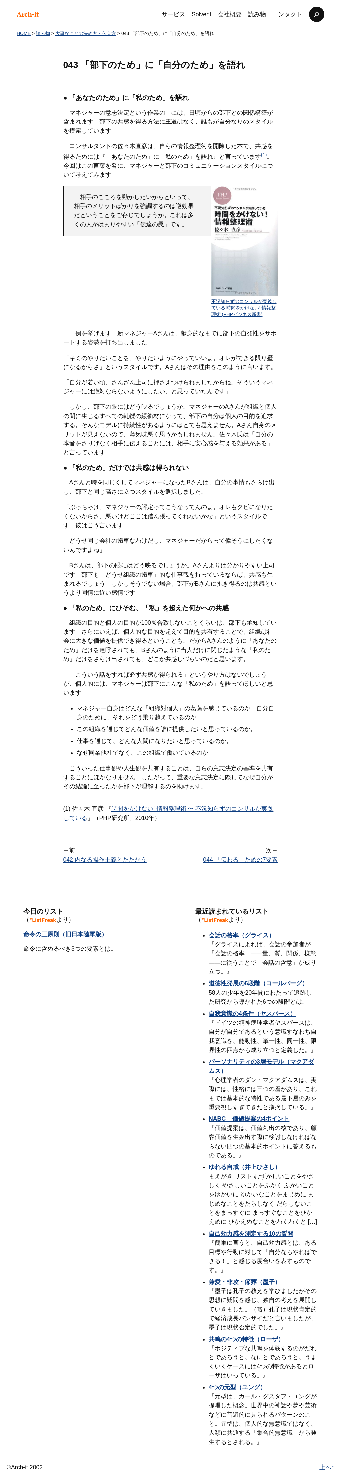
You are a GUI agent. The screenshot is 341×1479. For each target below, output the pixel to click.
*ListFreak (42, 920)
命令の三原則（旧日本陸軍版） (65, 934)
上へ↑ (326, 1467)
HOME (24, 33)
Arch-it (28, 14)
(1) (264, 154)
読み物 (43, 33)
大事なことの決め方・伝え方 (85, 33)
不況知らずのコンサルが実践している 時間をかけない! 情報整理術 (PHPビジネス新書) (244, 308)
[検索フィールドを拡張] (316, 14)
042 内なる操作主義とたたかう (105, 859)
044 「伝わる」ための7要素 (240, 859)
